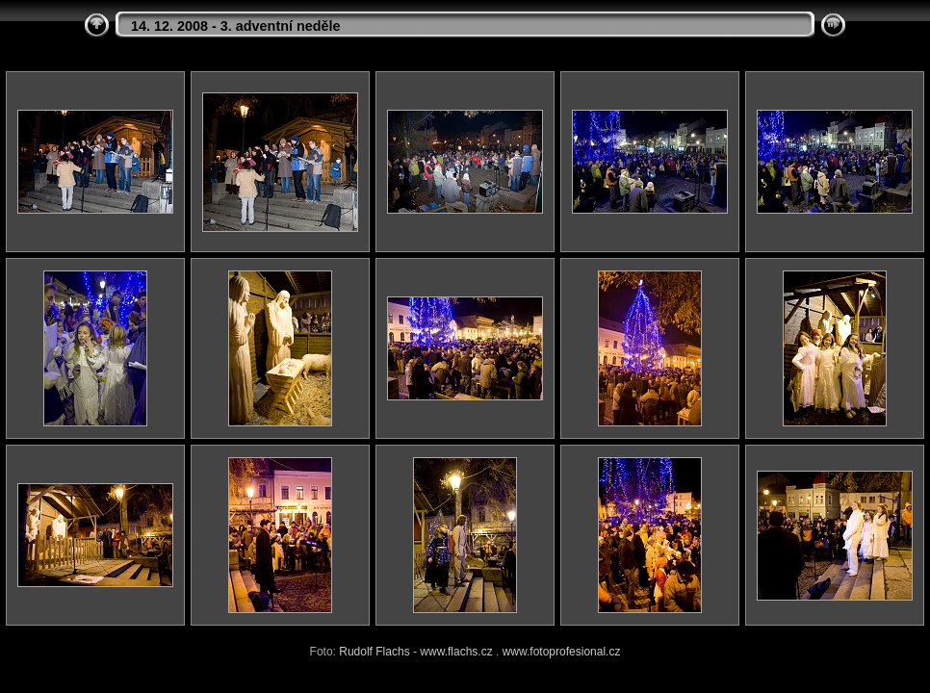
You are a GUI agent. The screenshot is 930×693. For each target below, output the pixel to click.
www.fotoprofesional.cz (562, 651)
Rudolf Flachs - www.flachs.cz (415, 651)
